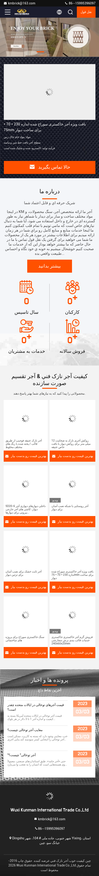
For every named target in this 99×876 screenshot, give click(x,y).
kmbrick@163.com (19, 3)
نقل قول (86, 12)
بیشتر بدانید (49, 266)
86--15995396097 (80, 3)
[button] (40, 51)
